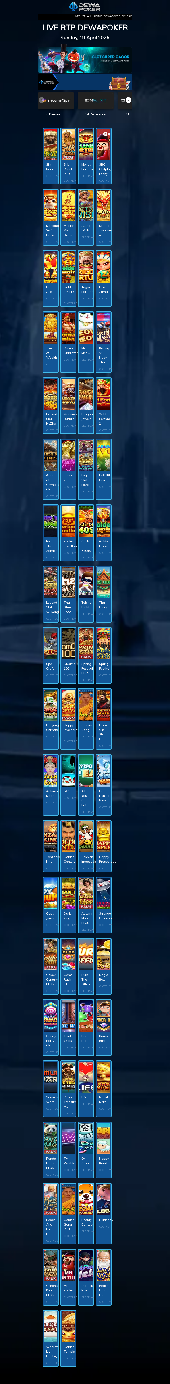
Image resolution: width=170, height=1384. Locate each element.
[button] (128, 100)
